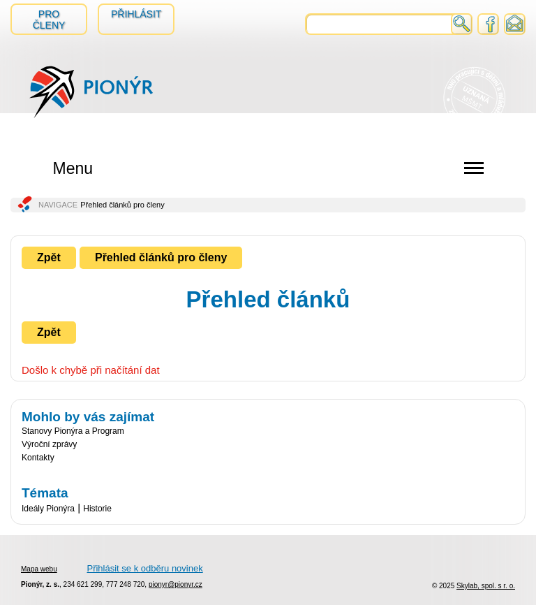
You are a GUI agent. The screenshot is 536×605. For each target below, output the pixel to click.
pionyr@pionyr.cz (175, 584)
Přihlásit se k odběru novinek (144, 568)
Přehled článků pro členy (161, 257)
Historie (97, 508)
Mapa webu (39, 569)
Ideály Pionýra (48, 508)
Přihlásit (136, 14)
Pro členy (49, 19)
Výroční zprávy (49, 444)
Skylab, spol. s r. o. (485, 586)
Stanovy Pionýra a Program (73, 431)
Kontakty (38, 457)
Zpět (49, 257)
